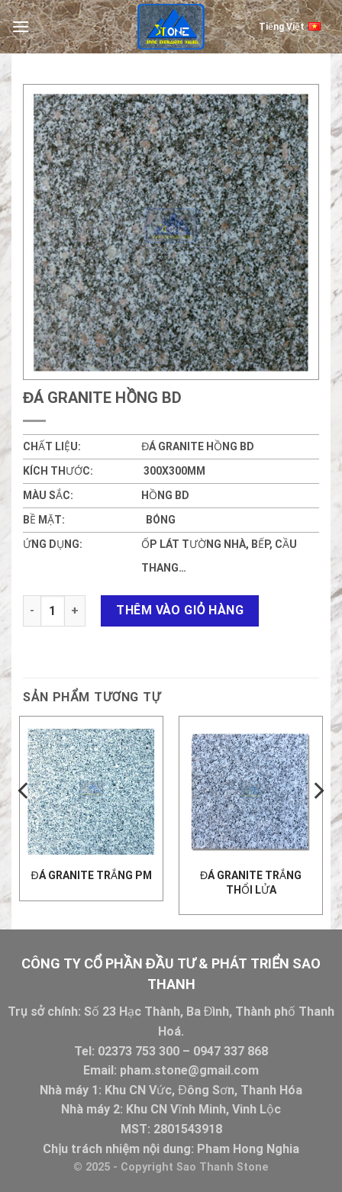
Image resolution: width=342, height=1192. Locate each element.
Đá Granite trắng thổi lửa (251, 882)
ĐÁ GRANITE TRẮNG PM (91, 875)
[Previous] (24, 821)
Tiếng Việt (295, 26)
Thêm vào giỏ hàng (180, 610)
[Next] (317, 821)
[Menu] (20, 26)
